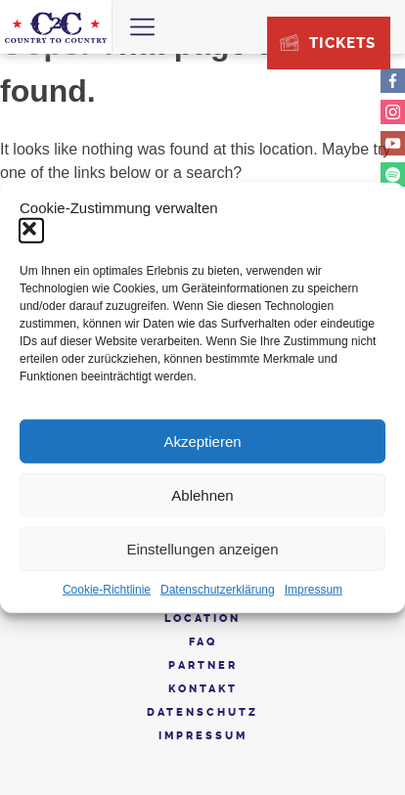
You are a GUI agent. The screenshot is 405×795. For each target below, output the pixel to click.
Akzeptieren (202, 440)
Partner (203, 665)
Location (202, 618)
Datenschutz (202, 712)
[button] (31, 231)
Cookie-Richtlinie (107, 589)
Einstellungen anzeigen (202, 548)
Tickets (342, 43)
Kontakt (203, 689)
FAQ (203, 642)
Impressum (313, 589)
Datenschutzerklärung (217, 589)
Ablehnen (202, 494)
